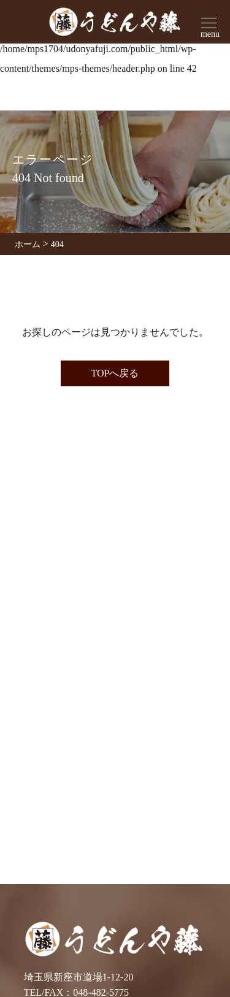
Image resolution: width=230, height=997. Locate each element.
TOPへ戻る (115, 373)
